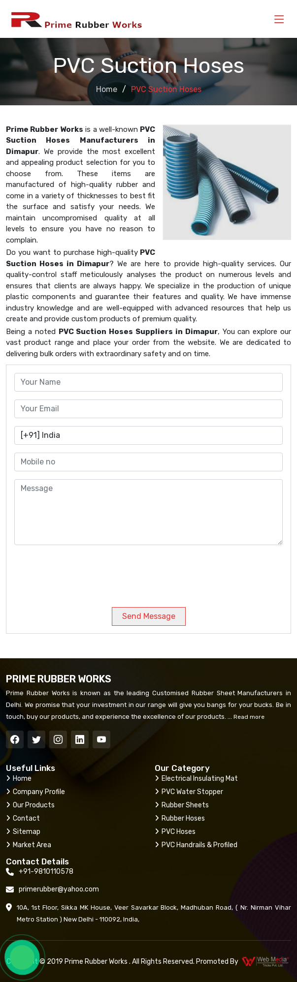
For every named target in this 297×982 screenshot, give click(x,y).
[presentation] (81, 572)
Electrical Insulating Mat (196, 778)
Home (106, 89)
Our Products (30, 805)
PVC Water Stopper (189, 792)
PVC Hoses (175, 831)
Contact (23, 818)
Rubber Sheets (182, 805)
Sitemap (23, 831)
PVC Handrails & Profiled (196, 845)
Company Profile (35, 792)
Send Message (148, 616)
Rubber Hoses (180, 818)
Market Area (28, 845)
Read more (248, 716)
